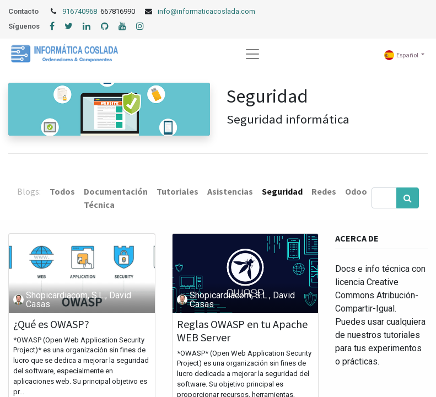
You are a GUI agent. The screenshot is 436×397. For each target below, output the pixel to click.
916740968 (80, 11)
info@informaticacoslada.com (206, 11)
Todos (62, 191)
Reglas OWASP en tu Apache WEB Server (242, 331)
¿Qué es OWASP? (51, 324)
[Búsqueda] (407, 197)
